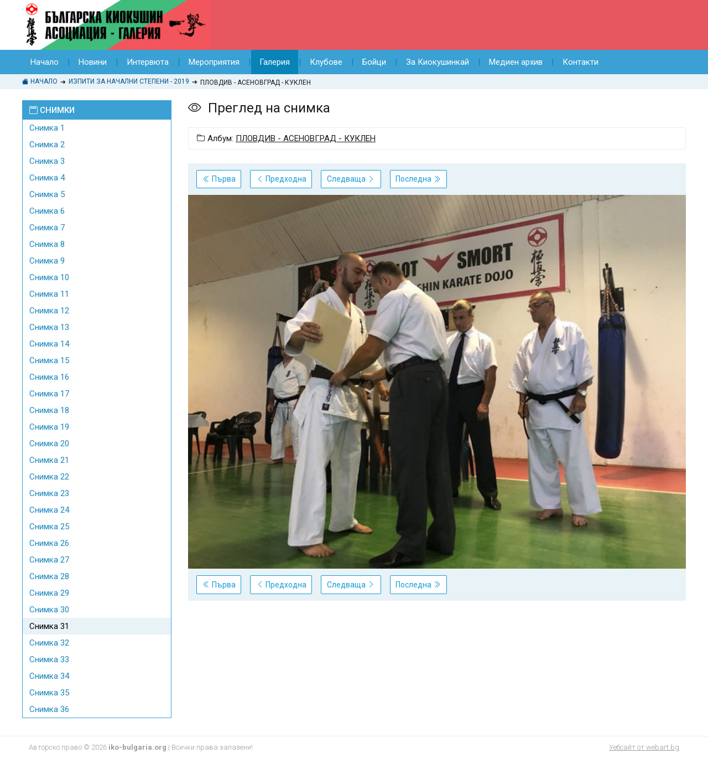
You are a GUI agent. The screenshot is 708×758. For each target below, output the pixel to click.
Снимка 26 (49, 543)
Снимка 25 (49, 527)
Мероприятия (214, 62)
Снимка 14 (49, 344)
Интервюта (148, 62)
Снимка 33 (49, 659)
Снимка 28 (49, 576)
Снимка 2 (47, 144)
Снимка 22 (49, 477)
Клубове (326, 62)
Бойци (374, 62)
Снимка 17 (49, 394)
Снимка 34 (49, 676)
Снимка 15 (49, 360)
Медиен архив (516, 62)
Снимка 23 (49, 493)
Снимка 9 (47, 261)
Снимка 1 (47, 128)
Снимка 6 (47, 211)
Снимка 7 (47, 228)
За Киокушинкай (437, 62)
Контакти (580, 62)
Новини (93, 62)
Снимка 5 (47, 194)
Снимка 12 (49, 311)
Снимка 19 (49, 427)
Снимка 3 (47, 161)
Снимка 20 (49, 443)
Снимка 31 (49, 626)
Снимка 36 (49, 709)
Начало (44, 62)
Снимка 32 (49, 643)
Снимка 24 (49, 510)
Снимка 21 (49, 460)
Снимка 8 (47, 244)
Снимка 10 (49, 277)
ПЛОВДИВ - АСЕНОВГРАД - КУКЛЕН (306, 138)
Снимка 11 (49, 294)
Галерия (274, 62)
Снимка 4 (47, 178)
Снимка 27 (49, 560)
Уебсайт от (644, 747)
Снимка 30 (49, 610)
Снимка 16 (49, 377)
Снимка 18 (49, 410)
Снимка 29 (49, 593)
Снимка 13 (49, 327)
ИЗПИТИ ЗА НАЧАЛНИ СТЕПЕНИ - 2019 (129, 81)
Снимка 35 (49, 693)
